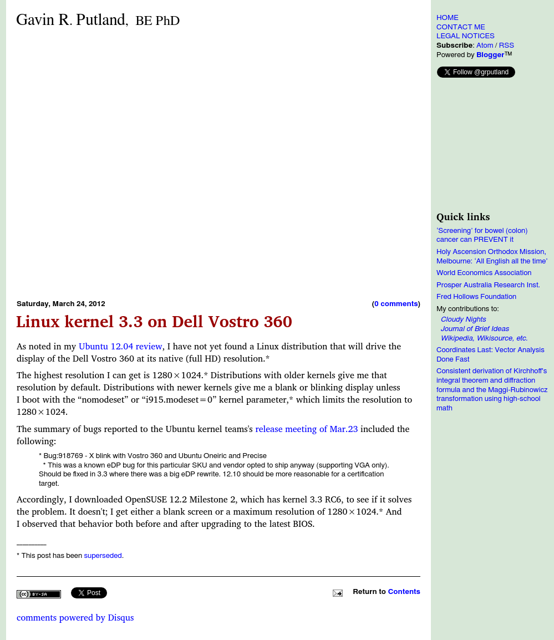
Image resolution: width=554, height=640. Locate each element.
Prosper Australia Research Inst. (488, 285)
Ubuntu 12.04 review (120, 346)
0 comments (396, 304)
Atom (485, 45)
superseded (102, 556)
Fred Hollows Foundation (476, 297)
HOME (447, 18)
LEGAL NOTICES (465, 36)
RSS (506, 45)
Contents (404, 592)
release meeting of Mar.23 (306, 428)
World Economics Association (484, 273)
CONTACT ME (460, 27)
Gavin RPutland (98, 20)
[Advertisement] (125, 163)
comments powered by (75, 617)
